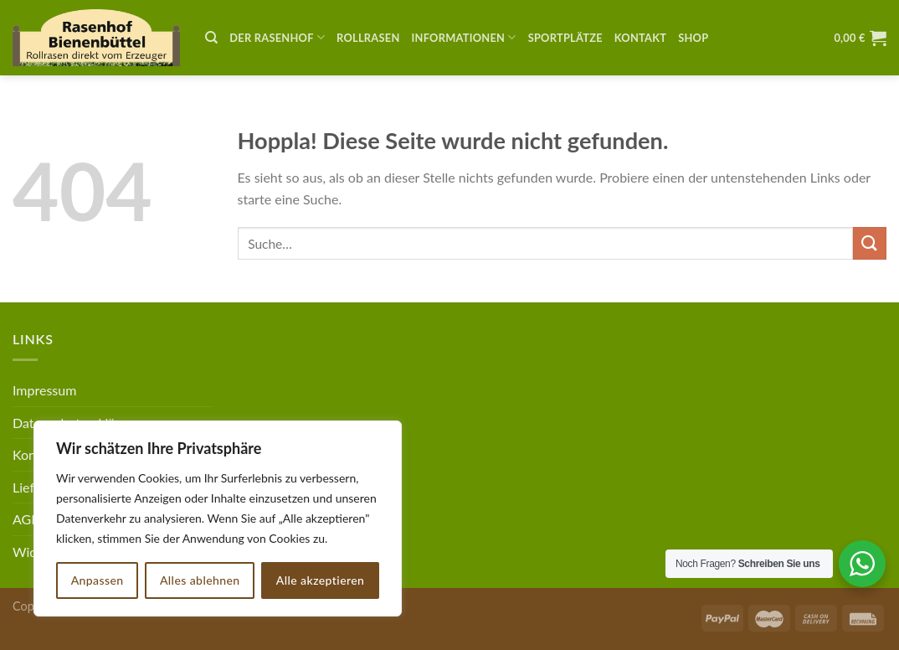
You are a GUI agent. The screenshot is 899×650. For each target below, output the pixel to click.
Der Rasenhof (277, 37)
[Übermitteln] (869, 243)
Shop (693, 37)
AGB (26, 519)
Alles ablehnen (200, 580)
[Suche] (211, 38)
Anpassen (97, 580)
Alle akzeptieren (320, 580)
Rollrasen (367, 37)
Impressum (44, 390)
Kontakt (640, 37)
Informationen (464, 37)
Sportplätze (565, 37)
